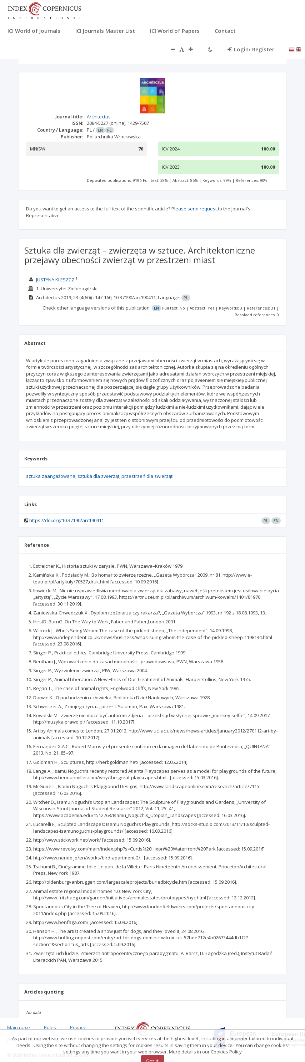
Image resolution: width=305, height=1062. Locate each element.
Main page (18, 1027)
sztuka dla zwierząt (98, 476)
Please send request (194, 208)
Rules (50, 1027)
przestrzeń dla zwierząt (146, 476)
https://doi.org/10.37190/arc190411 (66, 520)
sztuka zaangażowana (50, 476)
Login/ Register (251, 49)
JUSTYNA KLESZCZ (55, 279)
